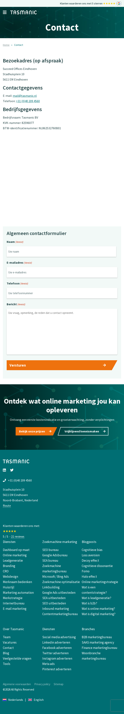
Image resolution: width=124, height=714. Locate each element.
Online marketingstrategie (100, 582)
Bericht (16, 304)
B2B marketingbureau (97, 637)
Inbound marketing (55, 609)
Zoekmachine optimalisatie (61, 582)
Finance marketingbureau (99, 648)
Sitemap (58, 684)
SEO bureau (50, 550)
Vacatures (10, 642)
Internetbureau (14, 603)
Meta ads (48, 664)
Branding (9, 566)
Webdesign (10, 576)
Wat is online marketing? (98, 609)
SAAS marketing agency (98, 642)
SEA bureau (50, 560)
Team (6, 637)
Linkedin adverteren (56, 642)
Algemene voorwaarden (17, 684)
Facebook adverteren (57, 648)
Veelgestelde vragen (17, 658)
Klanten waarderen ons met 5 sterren (90, 4)
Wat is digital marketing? (98, 614)
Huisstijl (8, 587)
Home (6, 45)
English (36, 700)
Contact (8, 648)
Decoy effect (90, 560)
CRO (6, 571)
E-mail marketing (14, 609)
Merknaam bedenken (17, 582)
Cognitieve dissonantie (97, 566)
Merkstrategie (12, 598)
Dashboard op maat (16, 550)
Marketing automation (18, 592)
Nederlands (13, 700)
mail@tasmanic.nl (25, 96)
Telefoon (17, 283)
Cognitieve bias (92, 550)
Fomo (86, 571)
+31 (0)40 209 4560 (28, 101)
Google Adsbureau (55, 555)
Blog (6, 653)
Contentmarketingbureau (60, 614)
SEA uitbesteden (54, 598)
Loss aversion (91, 555)
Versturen (18, 365)
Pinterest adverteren (56, 669)
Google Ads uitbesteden (58, 592)
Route (7, 505)
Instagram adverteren (57, 658)
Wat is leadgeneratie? (96, 598)
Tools (6, 664)
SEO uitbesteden (54, 603)
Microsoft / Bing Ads (55, 576)
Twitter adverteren (55, 653)
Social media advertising (59, 637)
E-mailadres (19, 263)
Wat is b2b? (89, 603)
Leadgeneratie (13, 560)
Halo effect (89, 576)
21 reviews (17, 536)
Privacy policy (42, 684)
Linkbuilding (51, 587)
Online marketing (15, 555)
